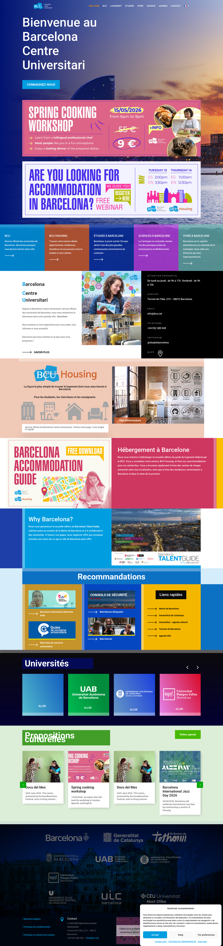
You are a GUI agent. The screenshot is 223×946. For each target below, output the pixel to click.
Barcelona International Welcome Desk (56, 614)
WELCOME (94, 6)
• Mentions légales (31, 919)
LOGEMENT (116, 6)
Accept (155, 934)
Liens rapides (171, 594)
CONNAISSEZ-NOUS (41, 84)
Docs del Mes (36, 787)
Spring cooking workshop (82, 789)
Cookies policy (161, 942)
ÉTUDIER (129, 6)
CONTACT (176, 6)
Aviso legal (202, 942)
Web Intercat (106, 639)
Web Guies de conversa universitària (51, 645)
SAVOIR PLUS (41, 352)
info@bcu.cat (92, 938)
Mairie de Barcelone (169, 608)
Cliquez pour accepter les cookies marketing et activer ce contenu (135, 930)
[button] (187, 667)
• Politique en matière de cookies (38, 935)
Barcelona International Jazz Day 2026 (176, 791)
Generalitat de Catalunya (171, 615)
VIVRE (140, 6)
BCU (105, 6)
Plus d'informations (130, 420)
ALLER (42, 706)
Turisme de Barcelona (170, 629)
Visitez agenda (188, 734)
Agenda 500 (165, 636)
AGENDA (163, 6)
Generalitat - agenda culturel (173, 622)
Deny (180, 934)
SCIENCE (151, 6)
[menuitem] (187, 6)
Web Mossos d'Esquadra (111, 612)
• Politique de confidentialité (36, 927)
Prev (23, 785)
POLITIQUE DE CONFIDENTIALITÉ (182, 942)
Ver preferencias (206, 934)
